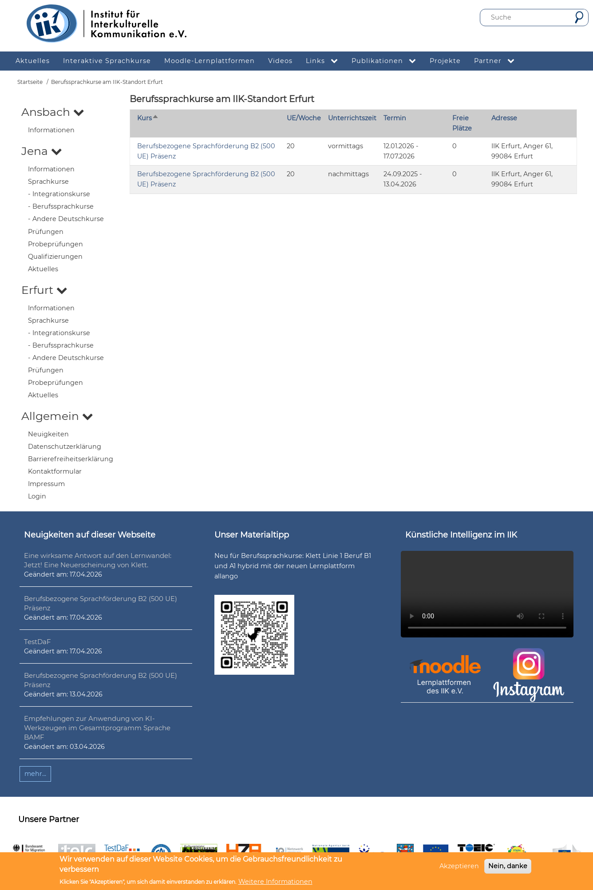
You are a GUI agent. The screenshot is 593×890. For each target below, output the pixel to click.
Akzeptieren (459, 866)
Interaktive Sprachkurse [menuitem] (107, 61)
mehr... (35, 774)
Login (37, 496)
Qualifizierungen (55, 257)
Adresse (504, 118)
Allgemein (57, 416)
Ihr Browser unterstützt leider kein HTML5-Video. (487, 594)
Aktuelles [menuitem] (33, 61)
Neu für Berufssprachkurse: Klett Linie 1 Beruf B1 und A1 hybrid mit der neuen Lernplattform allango (292, 566)
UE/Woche (304, 118)
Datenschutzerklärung (64, 447)
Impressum (46, 484)
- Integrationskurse (59, 194)
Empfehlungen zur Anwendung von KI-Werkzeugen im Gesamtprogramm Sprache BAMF (97, 727)
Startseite (30, 82)
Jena (41, 151)
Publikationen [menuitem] (387, 61)
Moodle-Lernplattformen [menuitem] (209, 61)
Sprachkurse (48, 182)
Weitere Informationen (275, 882)
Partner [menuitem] (498, 61)
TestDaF (37, 641)
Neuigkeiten (48, 434)
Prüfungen (45, 232)
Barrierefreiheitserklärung (70, 459)
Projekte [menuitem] (445, 61)
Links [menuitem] (325, 61)
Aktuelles (43, 269)
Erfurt (44, 290)
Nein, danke (507, 866)
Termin (394, 118)
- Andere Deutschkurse (66, 219)
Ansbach (52, 112)
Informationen (51, 130)
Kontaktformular (55, 471)
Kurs (148, 118)
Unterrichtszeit (352, 118)
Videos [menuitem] (280, 61)
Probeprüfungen (55, 244)
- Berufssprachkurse (61, 206)
